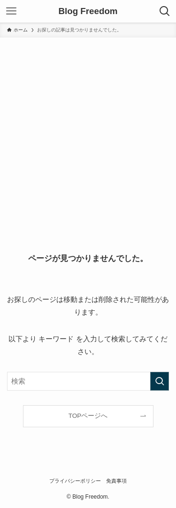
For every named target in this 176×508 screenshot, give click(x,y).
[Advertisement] (88, 130)
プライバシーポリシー (75, 481)
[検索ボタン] (164, 11)
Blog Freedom (87, 11)
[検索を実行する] (159, 381)
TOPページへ (88, 415)
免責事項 (116, 481)
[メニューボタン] (11, 11)
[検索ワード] (88, 381)
